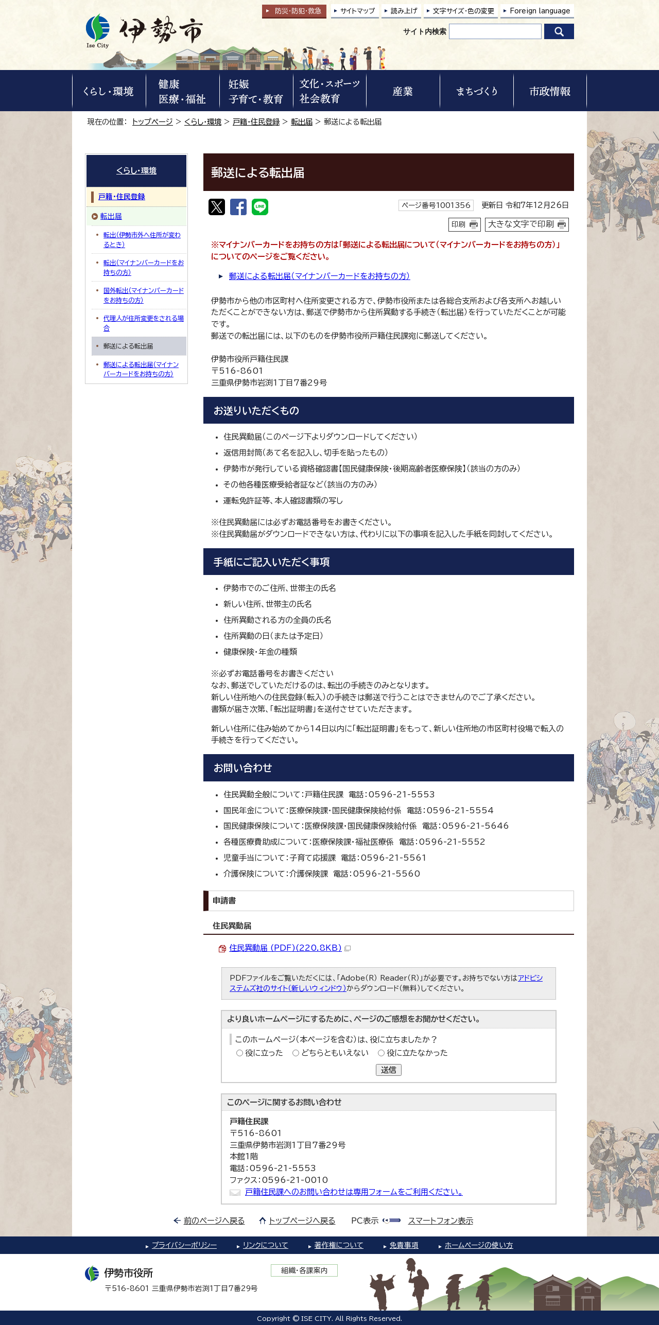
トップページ (152, 122)
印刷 (459, 224)
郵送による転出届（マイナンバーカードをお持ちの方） (319, 276)
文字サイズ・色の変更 (463, 11)
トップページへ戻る (302, 1221)
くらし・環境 (202, 122)
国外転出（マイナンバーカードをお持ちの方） (143, 295)
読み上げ (404, 11)
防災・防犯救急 (298, 11)
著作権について (339, 1245)
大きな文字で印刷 (521, 224)
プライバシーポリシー (184, 1245)
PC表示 (364, 1221)
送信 (388, 1070)
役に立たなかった (417, 1053)
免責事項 (404, 1245)
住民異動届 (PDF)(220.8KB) (290, 948)
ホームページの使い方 (479, 1245)
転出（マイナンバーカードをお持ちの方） (143, 267)
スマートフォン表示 (440, 1221)
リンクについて (265, 1245)
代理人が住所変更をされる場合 (143, 322)
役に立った (264, 1053)
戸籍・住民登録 (256, 122)
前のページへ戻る (214, 1221)
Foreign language (540, 11)
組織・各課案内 (304, 1270)
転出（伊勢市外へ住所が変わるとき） (142, 239)
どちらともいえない (335, 1053)
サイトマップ (357, 11)
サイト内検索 (424, 31)
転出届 (302, 122)
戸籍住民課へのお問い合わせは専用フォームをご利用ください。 (354, 1192)
